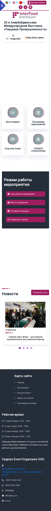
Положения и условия (27, 403)
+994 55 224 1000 (12, 485)
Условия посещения (18, 211)
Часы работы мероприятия (21, 194)
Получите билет (24, 393)
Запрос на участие (25, 398)
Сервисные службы (18, 219)
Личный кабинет (37, 2)
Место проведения (18, 202)
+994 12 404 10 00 (13, 480)
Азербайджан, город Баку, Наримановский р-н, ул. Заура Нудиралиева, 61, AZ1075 (23, 472)
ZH (22, 2)
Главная (20, 382)
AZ (8, 2)
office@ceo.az (11, 495)
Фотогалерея (23, 388)
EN (15, 2)
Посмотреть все (40, 292)
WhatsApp (9, 490)
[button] (20, 348)
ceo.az (8, 501)
